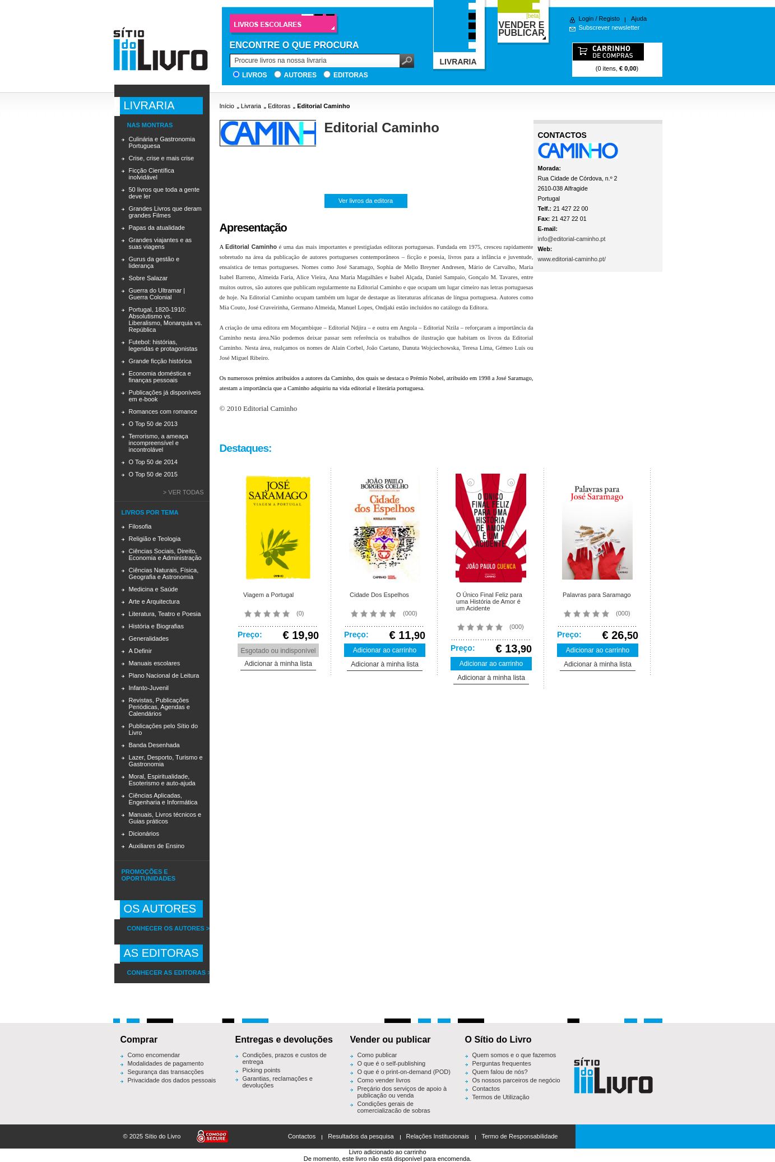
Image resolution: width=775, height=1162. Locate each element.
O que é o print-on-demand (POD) (404, 1071)
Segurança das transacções (166, 1071)
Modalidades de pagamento (166, 1063)
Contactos (486, 1088)
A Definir (140, 650)
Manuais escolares (154, 663)
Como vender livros (384, 1080)
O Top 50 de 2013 (153, 423)
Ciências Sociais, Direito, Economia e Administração (165, 554)
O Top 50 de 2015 (153, 474)
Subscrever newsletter (609, 27)
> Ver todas (183, 492)
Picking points (262, 1070)
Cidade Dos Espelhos (379, 594)
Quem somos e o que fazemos (514, 1055)
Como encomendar (154, 1055)
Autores (300, 75)
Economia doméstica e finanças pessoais (160, 376)
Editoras (350, 75)
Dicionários (144, 833)
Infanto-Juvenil (149, 687)
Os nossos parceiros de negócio (516, 1080)
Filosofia (140, 526)
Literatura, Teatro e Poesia (165, 613)
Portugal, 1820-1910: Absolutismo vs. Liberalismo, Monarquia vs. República (165, 319)
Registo (609, 18)
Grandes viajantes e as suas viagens (160, 243)
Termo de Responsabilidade (519, 1136)
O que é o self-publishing (392, 1063)
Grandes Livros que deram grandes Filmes (165, 212)
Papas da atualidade (157, 227)
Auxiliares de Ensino (157, 845)
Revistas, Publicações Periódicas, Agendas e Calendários (159, 707)
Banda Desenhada (154, 745)
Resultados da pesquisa (360, 1136)
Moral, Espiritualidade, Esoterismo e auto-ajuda (162, 779)
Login (586, 18)
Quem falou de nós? (500, 1071)
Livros (254, 75)
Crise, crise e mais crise (161, 158)
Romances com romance (163, 411)
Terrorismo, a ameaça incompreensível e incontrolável (158, 443)
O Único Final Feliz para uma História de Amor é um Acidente (489, 601)
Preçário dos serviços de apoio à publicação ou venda (402, 1092)
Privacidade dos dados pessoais (172, 1080)
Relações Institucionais (438, 1136)
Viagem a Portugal (268, 594)
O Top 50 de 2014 (153, 462)
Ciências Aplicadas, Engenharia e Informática (163, 798)
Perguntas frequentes (501, 1063)
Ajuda (639, 18)
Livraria (251, 106)
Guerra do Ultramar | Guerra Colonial (157, 293)
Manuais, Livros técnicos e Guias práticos (165, 818)
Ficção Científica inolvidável (151, 173)
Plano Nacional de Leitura (164, 675)
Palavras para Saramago (597, 594)
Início (227, 106)
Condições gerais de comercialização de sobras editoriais (394, 1110)
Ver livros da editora (365, 200)
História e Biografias (156, 626)
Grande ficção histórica (160, 361)
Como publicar (377, 1055)
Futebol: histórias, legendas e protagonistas (163, 345)
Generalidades (149, 638)
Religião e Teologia (155, 538)
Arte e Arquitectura (154, 601)
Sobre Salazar (148, 278)
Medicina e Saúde (153, 589)
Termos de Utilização (501, 1097)
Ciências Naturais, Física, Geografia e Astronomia (164, 573)
